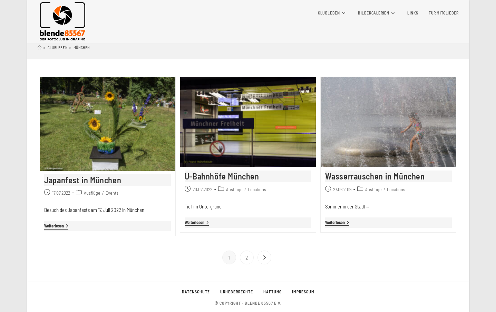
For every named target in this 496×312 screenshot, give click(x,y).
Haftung (272, 291)
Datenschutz (196, 291)
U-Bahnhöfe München (222, 176)
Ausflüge (92, 193)
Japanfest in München (82, 180)
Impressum (303, 291)
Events (112, 193)
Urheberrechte (236, 291)
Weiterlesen (56, 226)
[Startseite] (40, 47)
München (82, 47)
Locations (257, 189)
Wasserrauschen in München (375, 176)
